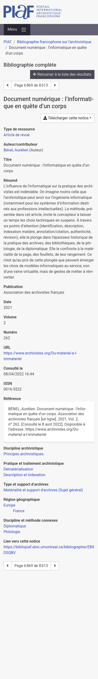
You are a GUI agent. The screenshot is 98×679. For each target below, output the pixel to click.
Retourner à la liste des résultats (62, 74)
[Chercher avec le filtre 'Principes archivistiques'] (24, 454)
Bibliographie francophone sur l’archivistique (54, 42)
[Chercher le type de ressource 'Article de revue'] (17, 135)
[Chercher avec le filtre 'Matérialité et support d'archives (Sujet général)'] (43, 490)
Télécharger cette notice (66, 118)
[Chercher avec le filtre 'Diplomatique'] (15, 526)
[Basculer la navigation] (17, 29)
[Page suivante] (55, 85)
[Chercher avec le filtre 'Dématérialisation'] (18, 469)
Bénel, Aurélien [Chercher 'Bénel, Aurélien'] (16, 150)
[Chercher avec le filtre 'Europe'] (9, 505)
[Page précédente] (8, 85)
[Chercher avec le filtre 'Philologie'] (12, 532)
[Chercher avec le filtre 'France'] (18, 511)
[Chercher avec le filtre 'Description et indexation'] (24, 475)
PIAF (8, 42)
